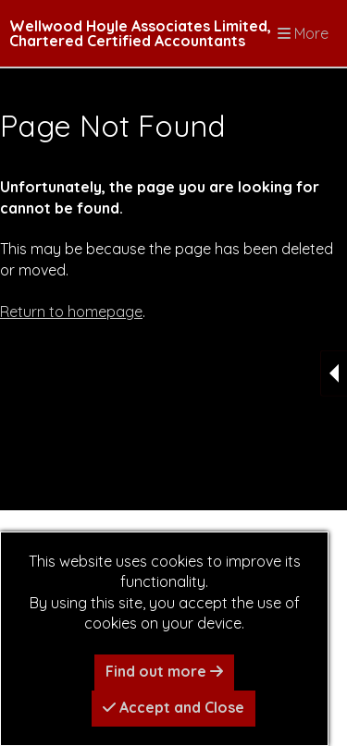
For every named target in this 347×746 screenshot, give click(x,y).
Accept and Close (173, 707)
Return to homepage (71, 311)
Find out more (164, 671)
